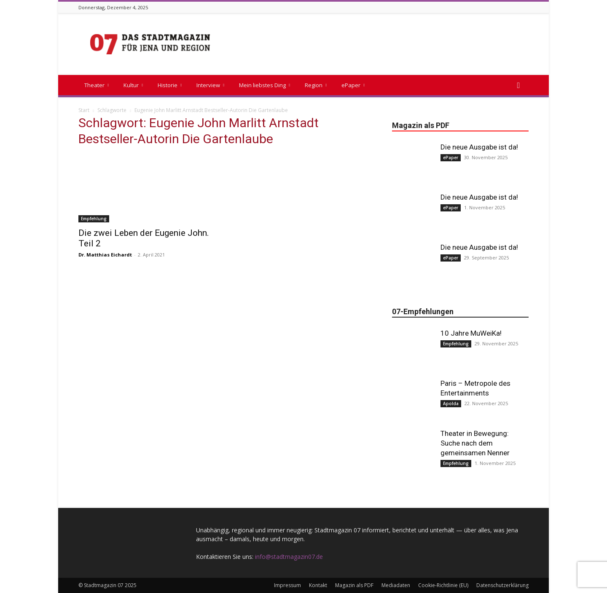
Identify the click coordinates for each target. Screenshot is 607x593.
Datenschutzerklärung (502, 585)
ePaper (353, 85)
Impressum (287, 585)
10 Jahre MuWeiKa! (471, 333)
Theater (96, 85)
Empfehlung (94, 219)
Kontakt (318, 585)
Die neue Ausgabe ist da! (479, 147)
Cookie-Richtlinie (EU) (443, 585)
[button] (518, 86)
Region (316, 85)
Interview (210, 85)
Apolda (451, 403)
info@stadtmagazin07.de (289, 557)
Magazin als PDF (354, 585)
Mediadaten (395, 585)
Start (83, 110)
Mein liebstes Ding (264, 85)
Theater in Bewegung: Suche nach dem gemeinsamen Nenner (475, 443)
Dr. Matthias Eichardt (105, 254)
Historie (170, 85)
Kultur (133, 85)
